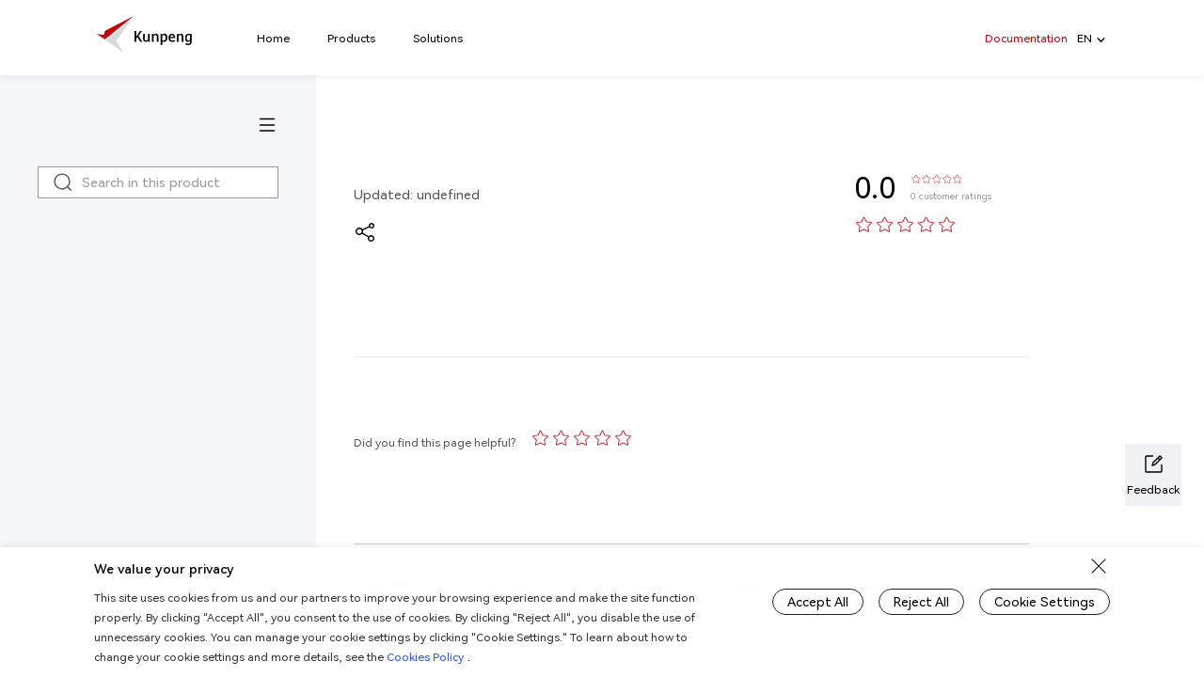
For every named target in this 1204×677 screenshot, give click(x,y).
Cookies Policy (425, 657)
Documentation (1026, 38)
